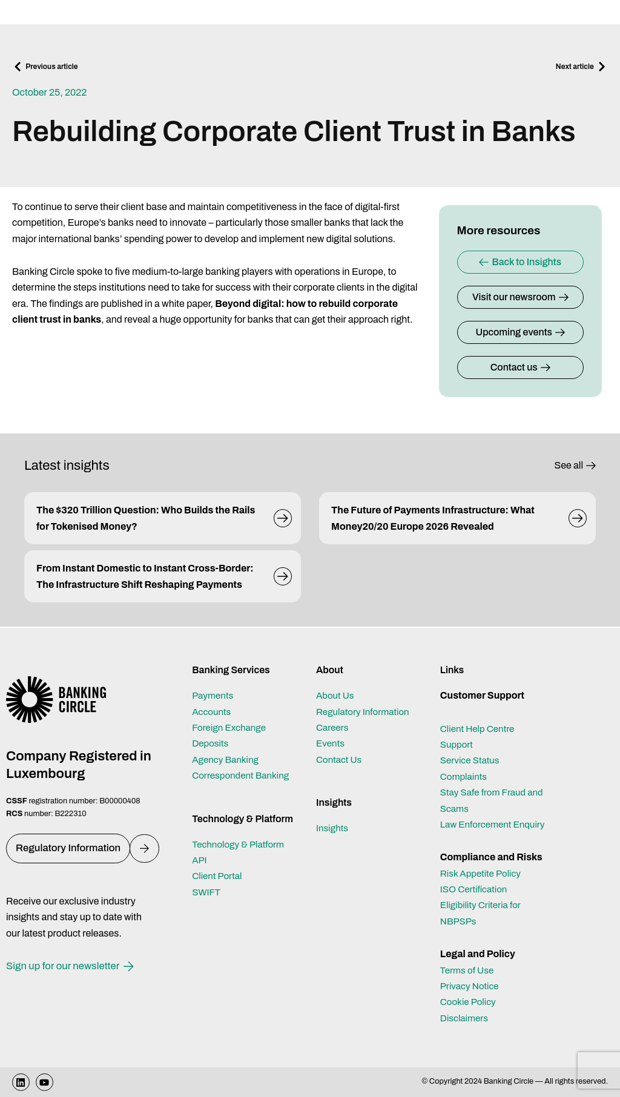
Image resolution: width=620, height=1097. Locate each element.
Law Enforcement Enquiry (495, 824)
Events (331, 743)
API (200, 860)
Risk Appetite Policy (483, 873)
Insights (333, 828)
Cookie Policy (469, 1002)
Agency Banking (227, 759)
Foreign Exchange (231, 727)
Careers (333, 727)
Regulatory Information (365, 712)
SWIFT (207, 892)
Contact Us (340, 759)
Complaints (464, 776)
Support (457, 744)
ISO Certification (475, 889)
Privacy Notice (471, 986)
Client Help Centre (479, 728)
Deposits (211, 743)
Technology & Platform (240, 844)
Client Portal (218, 876)
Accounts (212, 712)
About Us (336, 695)
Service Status (471, 760)
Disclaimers (465, 1018)
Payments (214, 695)
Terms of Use (468, 970)
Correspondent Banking (243, 775)
